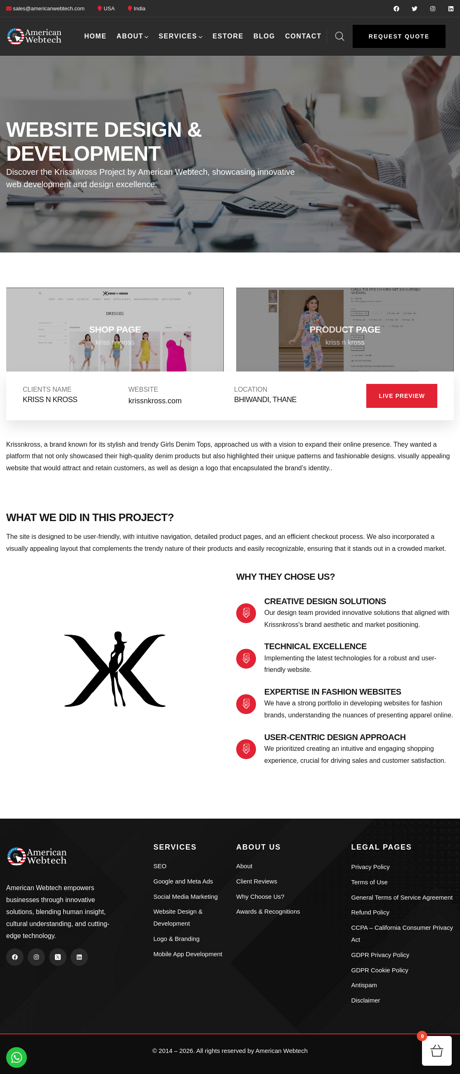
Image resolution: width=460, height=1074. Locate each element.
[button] (399, 36)
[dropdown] (450, 36)
